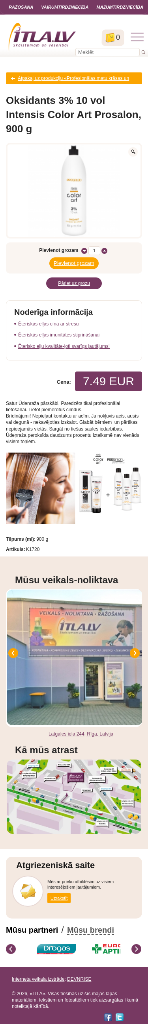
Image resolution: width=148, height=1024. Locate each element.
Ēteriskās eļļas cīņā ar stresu (48, 324)
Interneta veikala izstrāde (38, 979)
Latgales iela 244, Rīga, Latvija (81, 734)
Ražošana (21, 7)
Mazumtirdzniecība (119, 7)
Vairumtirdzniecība (64, 7)
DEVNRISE (79, 979)
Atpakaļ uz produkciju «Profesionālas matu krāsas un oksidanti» (73, 80)
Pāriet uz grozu (74, 283)
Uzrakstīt (59, 898)
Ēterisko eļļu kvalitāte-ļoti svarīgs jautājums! (64, 346)
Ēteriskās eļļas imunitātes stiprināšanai (58, 335)
